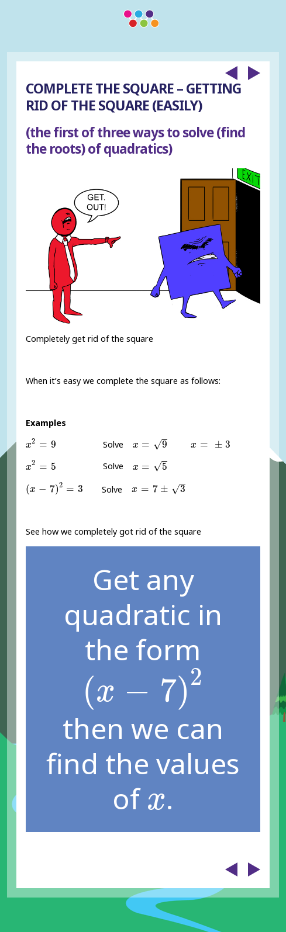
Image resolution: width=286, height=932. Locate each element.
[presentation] (41, 443)
